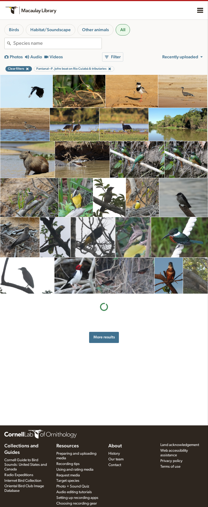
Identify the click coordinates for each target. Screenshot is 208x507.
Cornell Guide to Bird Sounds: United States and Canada (25, 464)
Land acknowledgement (179, 445)
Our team (115, 459)
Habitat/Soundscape (50, 30)
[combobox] (57, 43)
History (114, 453)
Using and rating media (74, 469)
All (122, 30)
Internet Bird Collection (22, 481)
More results (104, 337)
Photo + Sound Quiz (72, 486)
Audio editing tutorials (74, 492)
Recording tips (68, 464)
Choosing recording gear (76, 503)
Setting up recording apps (77, 498)
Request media (68, 475)
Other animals (95, 30)
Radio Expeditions (18, 475)
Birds (14, 30)
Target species (67, 481)
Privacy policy (171, 461)
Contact (114, 465)
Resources (67, 446)
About (115, 446)
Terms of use (170, 467)
